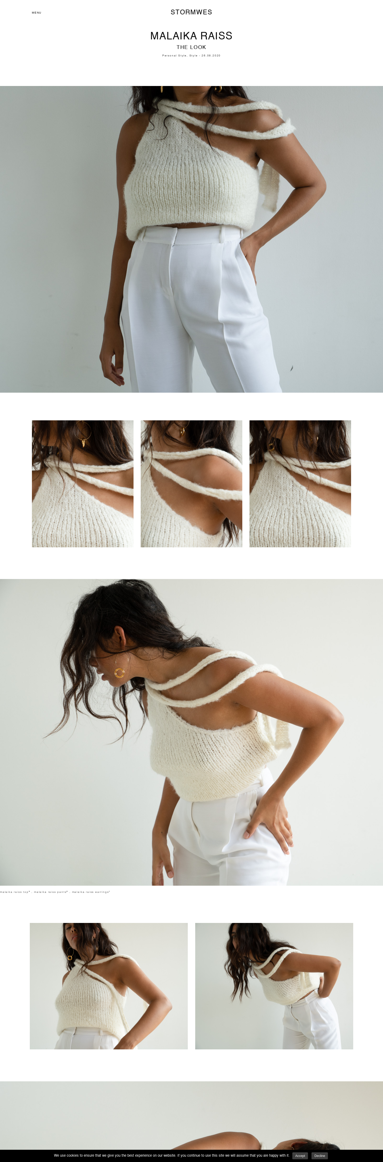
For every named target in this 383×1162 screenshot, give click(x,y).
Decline (319, 1156)
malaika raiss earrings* (91, 892)
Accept (300, 1156)
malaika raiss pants (50, 892)
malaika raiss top (14, 892)
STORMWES (191, 13)
